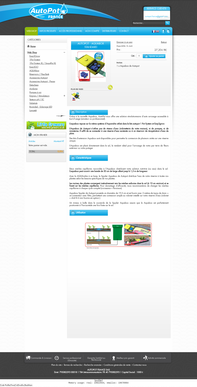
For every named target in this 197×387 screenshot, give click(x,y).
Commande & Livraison (41, 358)
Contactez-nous (139, 365)
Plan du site (56, 365)
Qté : (133, 56)
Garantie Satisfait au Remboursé (96, 359)
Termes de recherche (73, 365)
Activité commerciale (157, 358)
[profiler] (99, 380)
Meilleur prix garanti (125, 358)
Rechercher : (131, 22)
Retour (164, 42)
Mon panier (40, 135)
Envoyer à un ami (124, 42)
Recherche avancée (92, 365)
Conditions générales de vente (117, 365)
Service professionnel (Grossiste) (72, 359)
